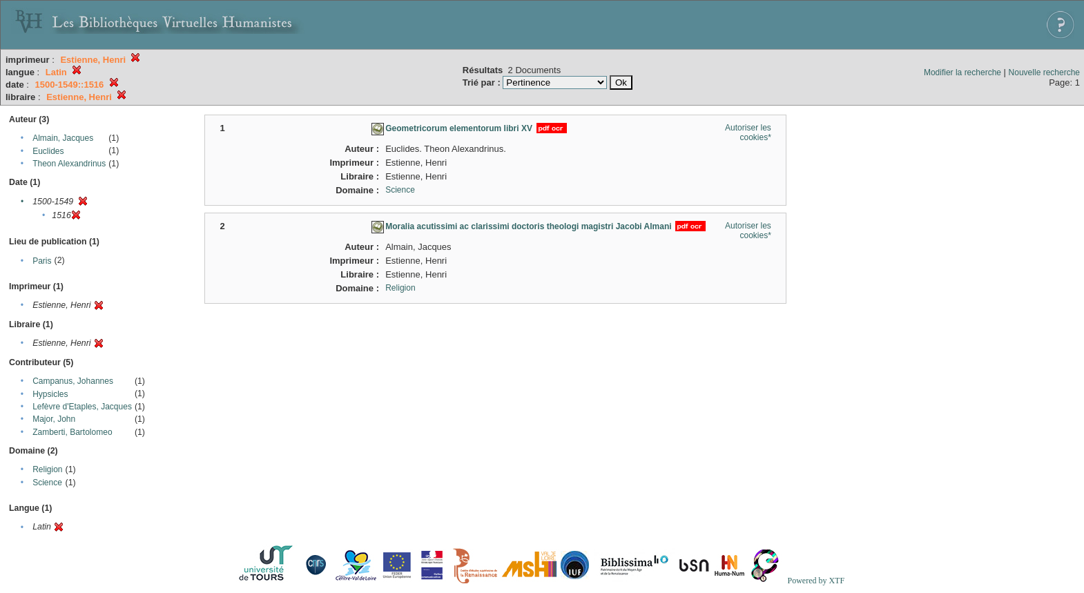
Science (47, 482)
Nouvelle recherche (1044, 72)
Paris (41, 261)
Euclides (48, 151)
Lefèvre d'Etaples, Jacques (82, 406)
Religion (47, 469)
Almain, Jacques (62, 138)
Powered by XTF (815, 580)
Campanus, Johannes (72, 381)
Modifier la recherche (962, 72)
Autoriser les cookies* (748, 132)
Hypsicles (50, 394)
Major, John (53, 419)
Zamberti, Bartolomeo (72, 432)
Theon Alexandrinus (69, 163)
